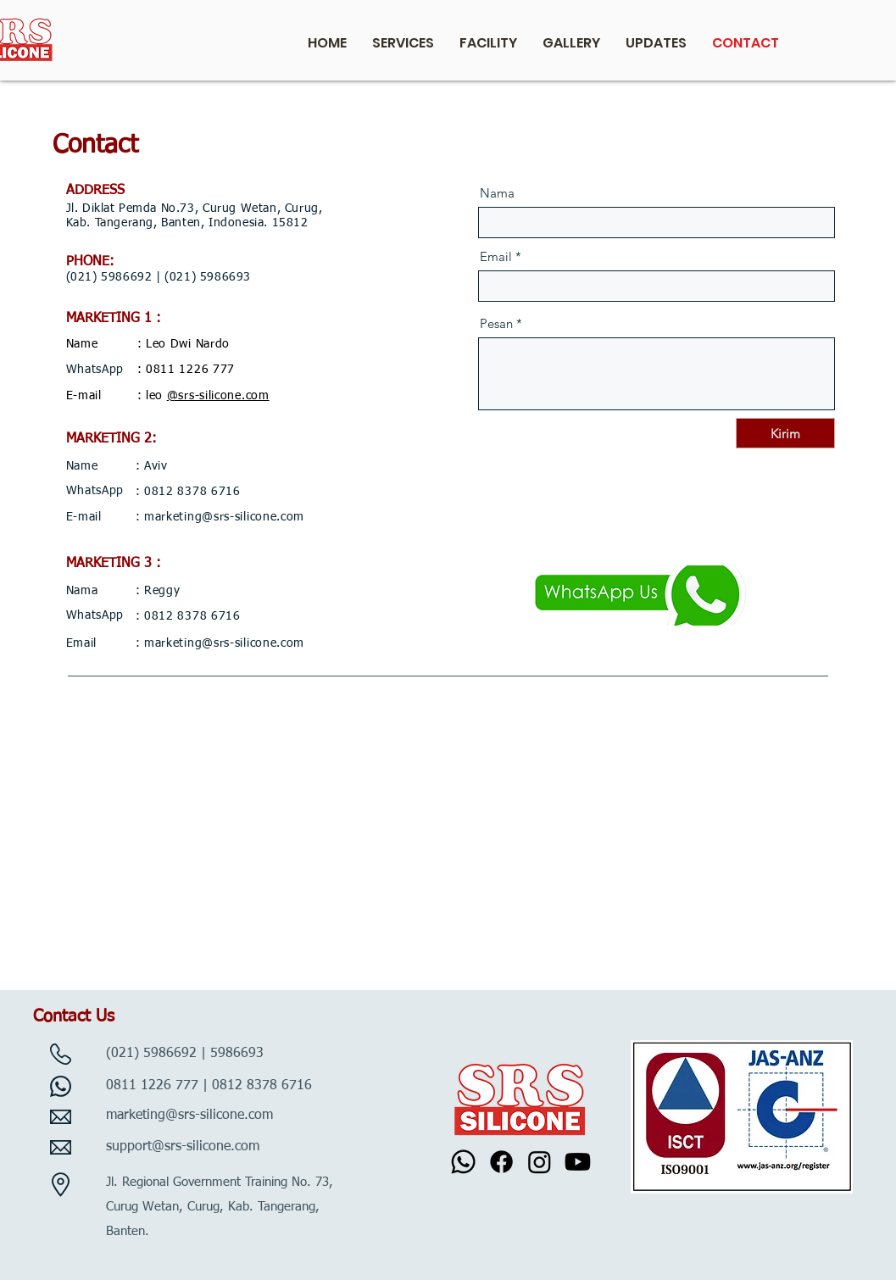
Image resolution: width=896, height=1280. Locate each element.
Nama (497, 192)
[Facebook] (501, 1162)
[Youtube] (578, 1162)
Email (496, 256)
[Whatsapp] (463, 1162)
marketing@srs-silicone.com (224, 517)
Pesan (496, 323)
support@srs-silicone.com (182, 1147)
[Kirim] (785, 433)
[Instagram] (539, 1162)
